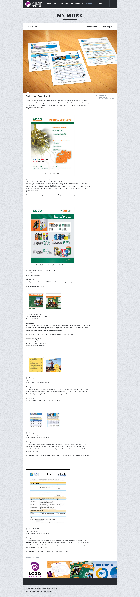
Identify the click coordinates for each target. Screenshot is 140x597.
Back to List (32, 27)
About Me (64, 3)
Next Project (107, 27)
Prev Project (92, 27)
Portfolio (90, 3)
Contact (100, 3)
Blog (56, 3)
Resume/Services (77, 3)
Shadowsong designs (46, 591)
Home (49, 3)
